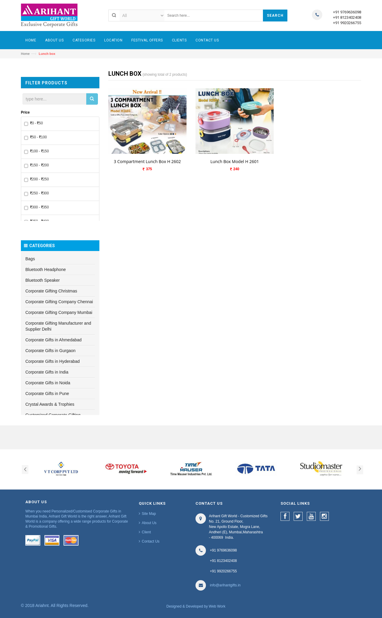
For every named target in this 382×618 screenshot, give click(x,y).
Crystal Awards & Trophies (49, 404)
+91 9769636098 (347, 12)
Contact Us (150, 541)
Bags (30, 258)
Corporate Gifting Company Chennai (59, 301)
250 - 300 (36, 193)
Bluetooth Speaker (42, 280)
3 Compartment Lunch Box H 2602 (147, 161)
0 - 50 (33, 123)
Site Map (149, 514)
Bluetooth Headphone (45, 269)
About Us (149, 523)
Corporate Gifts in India (46, 372)
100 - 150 (36, 151)
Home (25, 53)
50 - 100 (35, 137)
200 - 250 (36, 179)
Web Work (217, 606)
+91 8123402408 (347, 17)
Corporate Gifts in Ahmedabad (53, 339)
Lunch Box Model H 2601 (234, 161)
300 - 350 (36, 207)
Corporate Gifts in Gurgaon (50, 350)
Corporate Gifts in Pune (47, 393)
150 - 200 (36, 165)
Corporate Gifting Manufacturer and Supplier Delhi (58, 326)
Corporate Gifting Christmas (51, 291)
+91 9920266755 (347, 23)
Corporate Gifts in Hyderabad (52, 361)
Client (146, 532)
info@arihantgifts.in (225, 585)
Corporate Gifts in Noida (47, 382)
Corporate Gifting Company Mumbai (58, 312)
